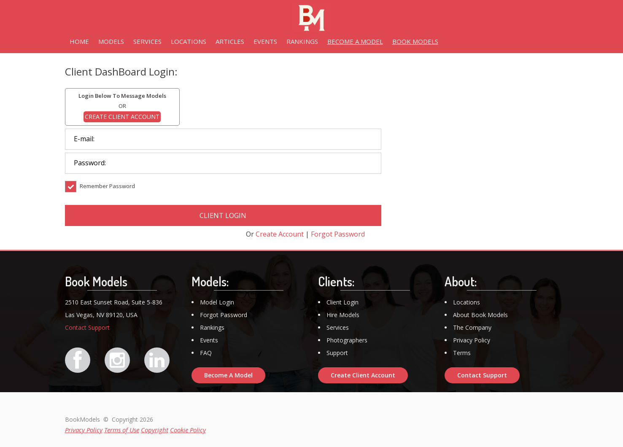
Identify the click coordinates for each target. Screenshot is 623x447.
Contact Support (87, 327)
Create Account (280, 234)
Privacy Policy (471, 340)
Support (337, 353)
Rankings (212, 327)
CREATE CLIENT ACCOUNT (122, 117)
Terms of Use (121, 429)
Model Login (217, 302)
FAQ (206, 353)
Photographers (346, 340)
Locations (466, 302)
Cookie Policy (188, 429)
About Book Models (480, 315)
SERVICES (147, 41)
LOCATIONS (188, 41)
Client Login (342, 302)
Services (337, 327)
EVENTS (265, 41)
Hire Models (342, 315)
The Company (472, 327)
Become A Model (228, 375)
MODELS (111, 41)
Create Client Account (363, 375)
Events (209, 340)
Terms (462, 353)
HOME (79, 41)
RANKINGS (302, 41)
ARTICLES (230, 41)
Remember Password (100, 192)
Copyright (154, 429)
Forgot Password (338, 234)
